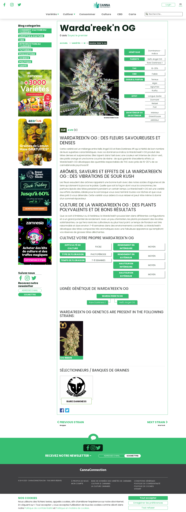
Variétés (76, 43)
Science (24, 57)
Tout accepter (148, 497)
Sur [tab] (63, 143)
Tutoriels (25, 50)
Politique (25, 61)
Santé (23, 65)
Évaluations (27, 53)
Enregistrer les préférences (148, 502)
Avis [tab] (73, 143)
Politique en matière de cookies (72, 508)
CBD (21, 39)
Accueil (64, 43)
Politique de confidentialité (38, 508)
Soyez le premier (78, 35)
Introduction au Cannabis (30, 44)
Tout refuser (148, 507)
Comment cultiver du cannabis (32, 30)
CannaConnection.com (101, 5)
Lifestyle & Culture (31, 36)
